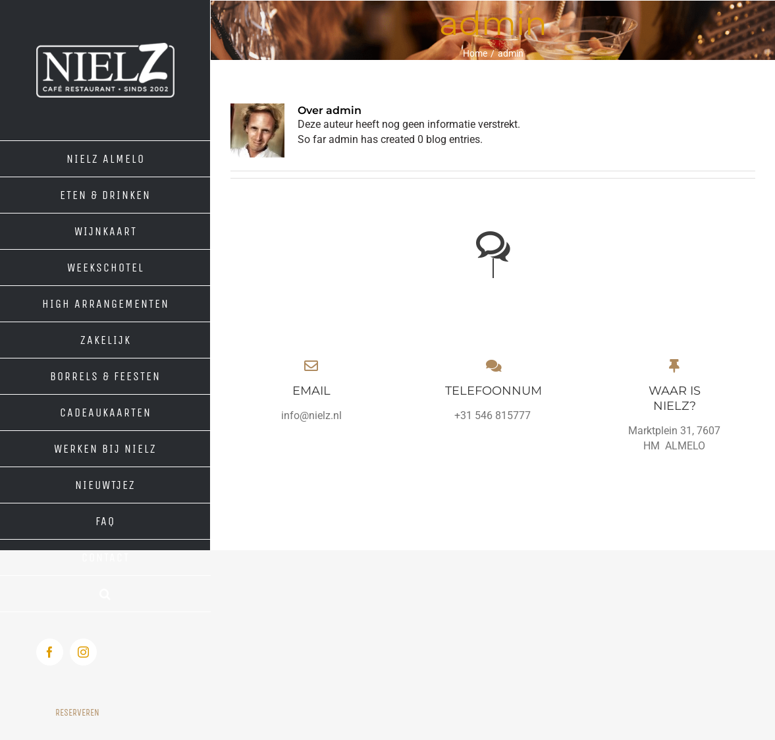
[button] (105, 594)
